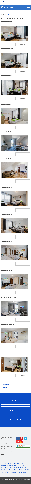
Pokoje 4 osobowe (5, 387)
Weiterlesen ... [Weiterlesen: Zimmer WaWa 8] (22, 127)
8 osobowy (25, 472)
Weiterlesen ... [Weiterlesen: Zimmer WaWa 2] (22, 210)
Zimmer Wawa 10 (7, 324)
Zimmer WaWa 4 (7, 75)
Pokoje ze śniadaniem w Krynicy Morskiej (17, 461)
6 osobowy (23, 469)
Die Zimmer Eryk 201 (8, 158)
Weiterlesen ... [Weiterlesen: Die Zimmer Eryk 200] (22, 154)
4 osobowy (15, 471)
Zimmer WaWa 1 (7, 21)
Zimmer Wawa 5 (7, 48)
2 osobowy (13, 469)
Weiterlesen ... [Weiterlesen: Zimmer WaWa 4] (22, 98)
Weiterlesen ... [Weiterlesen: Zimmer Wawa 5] (22, 71)
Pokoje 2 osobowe (5, 381)
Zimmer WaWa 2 (7, 187)
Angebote (15, 410)
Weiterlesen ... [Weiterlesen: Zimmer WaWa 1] (22, 44)
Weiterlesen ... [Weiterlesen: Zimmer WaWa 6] (22, 263)
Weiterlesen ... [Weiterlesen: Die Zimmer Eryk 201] (22, 181)
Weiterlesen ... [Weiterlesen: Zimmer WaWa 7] (22, 292)
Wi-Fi (3, 461)
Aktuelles (15, 401)
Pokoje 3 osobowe (5, 384)
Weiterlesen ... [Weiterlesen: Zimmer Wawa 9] (22, 375)
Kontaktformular (4, 449)
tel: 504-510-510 (27, 3)
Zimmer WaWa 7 (7, 270)
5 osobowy (18, 469)
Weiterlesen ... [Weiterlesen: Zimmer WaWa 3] (22, 237)
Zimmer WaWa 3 (7, 214)
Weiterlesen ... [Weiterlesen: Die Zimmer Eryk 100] (22, 319)
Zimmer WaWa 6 (7, 241)
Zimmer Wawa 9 (7, 353)
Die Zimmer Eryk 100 (8, 297)
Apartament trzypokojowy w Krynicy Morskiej (13, 472)
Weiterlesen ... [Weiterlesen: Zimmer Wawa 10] (22, 346)
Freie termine (15, 420)
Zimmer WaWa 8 (7, 104)
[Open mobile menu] (28, 7)
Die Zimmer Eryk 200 (9, 131)
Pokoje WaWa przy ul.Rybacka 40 (10, 463)
